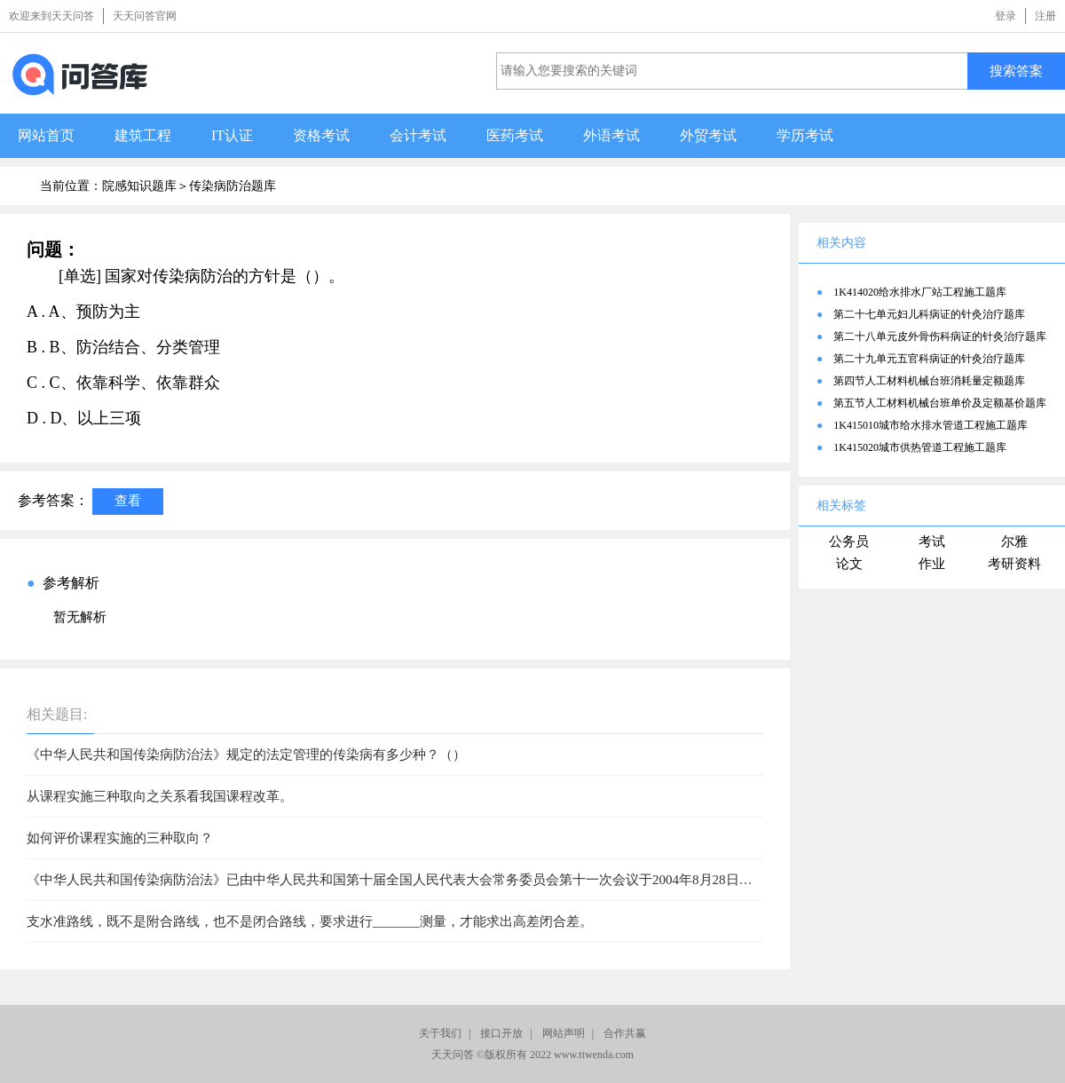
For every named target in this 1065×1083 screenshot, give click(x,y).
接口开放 (501, 1033)
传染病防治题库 (232, 186)
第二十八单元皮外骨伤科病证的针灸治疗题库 (939, 336)
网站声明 (563, 1033)
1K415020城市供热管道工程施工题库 (919, 447)
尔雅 (1014, 541)
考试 (932, 541)
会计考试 (418, 135)
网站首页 (46, 135)
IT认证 (232, 135)
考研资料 (1014, 564)
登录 (1005, 16)
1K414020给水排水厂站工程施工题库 (919, 292)
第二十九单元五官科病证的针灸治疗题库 (929, 358)
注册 (1045, 16)
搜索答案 (1016, 70)
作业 (932, 564)
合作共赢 (625, 1033)
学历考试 (805, 135)
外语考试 (611, 135)
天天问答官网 (145, 16)
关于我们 (440, 1033)
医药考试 (514, 135)
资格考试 (321, 135)
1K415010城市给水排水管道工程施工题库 (930, 425)
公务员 (849, 541)
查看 (127, 500)
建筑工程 (142, 135)
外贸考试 (708, 135)
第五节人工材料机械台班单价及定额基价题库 (939, 403)
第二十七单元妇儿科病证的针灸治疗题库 (929, 314)
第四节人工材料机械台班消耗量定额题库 (929, 381)
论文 (849, 564)
